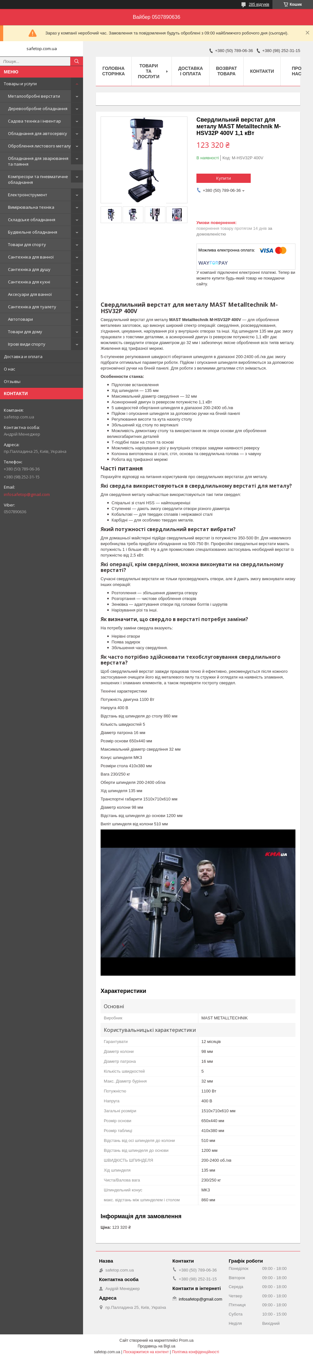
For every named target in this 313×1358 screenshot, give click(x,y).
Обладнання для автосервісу (37, 133)
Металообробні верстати (34, 96)
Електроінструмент (27, 195)
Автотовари (20, 319)
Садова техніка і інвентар (34, 121)
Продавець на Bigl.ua (156, 1346)
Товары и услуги (20, 83)
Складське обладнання (31, 219)
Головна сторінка (113, 71)
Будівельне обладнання (32, 232)
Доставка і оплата (190, 71)
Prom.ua (186, 1340)
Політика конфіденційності (195, 1352)
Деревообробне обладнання (37, 108)
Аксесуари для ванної (30, 294)
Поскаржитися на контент (146, 1352)
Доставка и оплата (23, 356)
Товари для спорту (27, 244)
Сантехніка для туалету (32, 307)
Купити (223, 178)
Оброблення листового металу (39, 146)
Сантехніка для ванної (31, 257)
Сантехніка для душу (29, 269)
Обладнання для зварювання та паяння (38, 161)
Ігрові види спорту (26, 344)
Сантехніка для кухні (29, 282)
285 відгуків (259, 4)
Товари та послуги (148, 71)
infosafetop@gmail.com (27, 494)
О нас (9, 369)
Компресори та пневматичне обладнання (38, 179)
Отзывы (12, 381)
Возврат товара (226, 71)
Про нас (297, 71)
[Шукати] (76, 61)
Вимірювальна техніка (31, 207)
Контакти (262, 71)
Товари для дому (25, 331)
